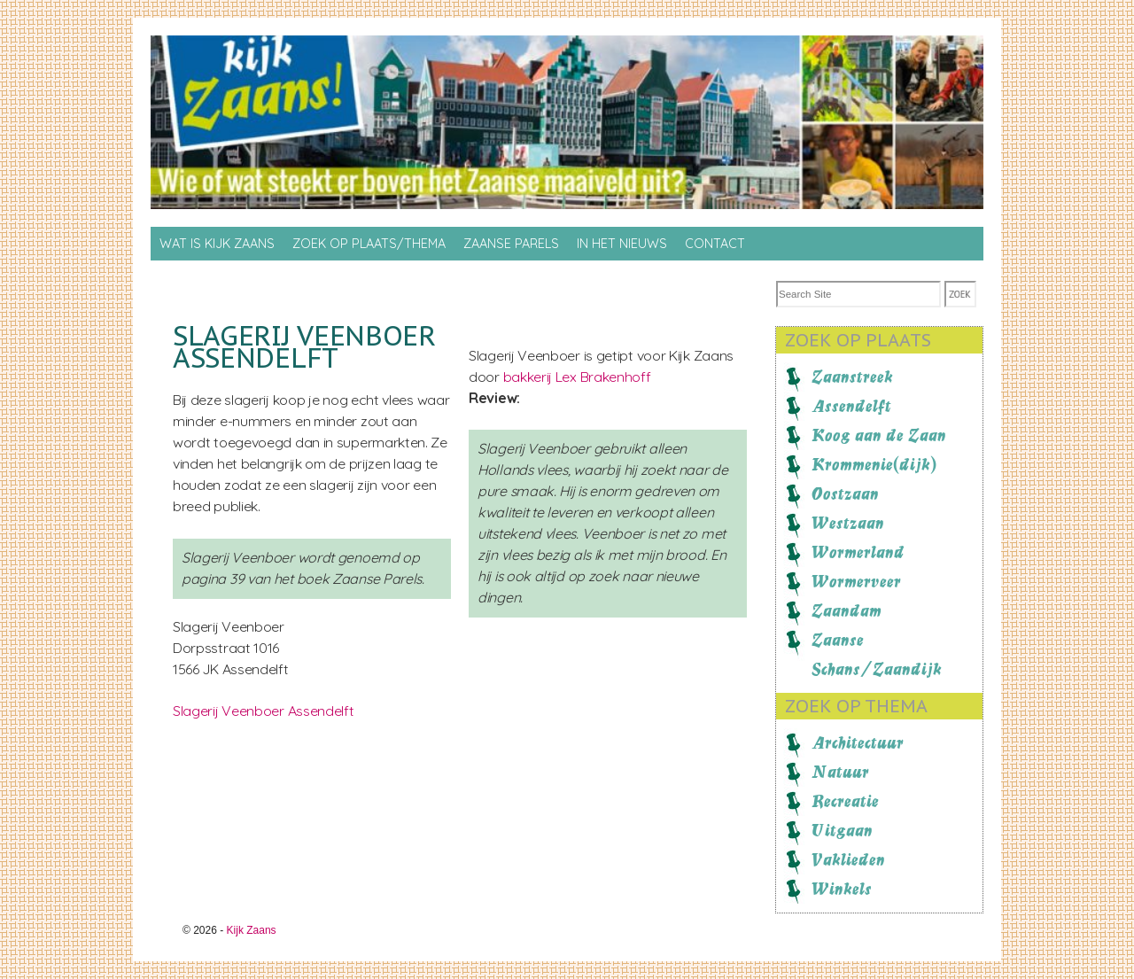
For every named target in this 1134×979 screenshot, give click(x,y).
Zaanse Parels (511, 244)
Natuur (840, 771)
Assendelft (851, 406)
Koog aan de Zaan (879, 435)
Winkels (842, 888)
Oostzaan (845, 493)
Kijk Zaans (251, 930)
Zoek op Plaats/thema (369, 244)
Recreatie (845, 801)
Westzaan (848, 522)
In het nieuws (622, 244)
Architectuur (858, 742)
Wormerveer (856, 581)
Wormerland (858, 552)
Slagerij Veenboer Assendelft (263, 710)
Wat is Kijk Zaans (217, 244)
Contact (715, 244)
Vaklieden (848, 859)
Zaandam (847, 610)
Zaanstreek (852, 376)
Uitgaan (842, 830)
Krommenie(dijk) (874, 464)
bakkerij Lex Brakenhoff (577, 376)
